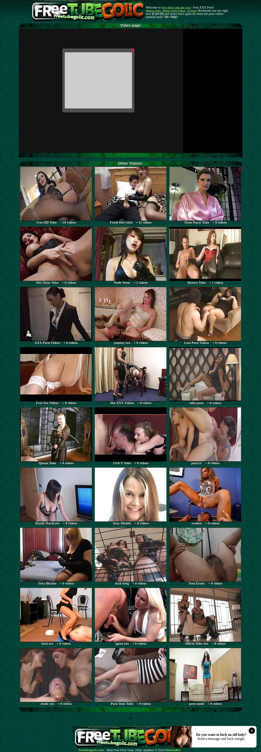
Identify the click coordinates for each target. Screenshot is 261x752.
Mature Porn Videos (174, 10)
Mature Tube (153, 10)
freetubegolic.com (91, 750)
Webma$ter (173, 750)
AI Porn (191, 10)
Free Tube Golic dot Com (176, 7)
